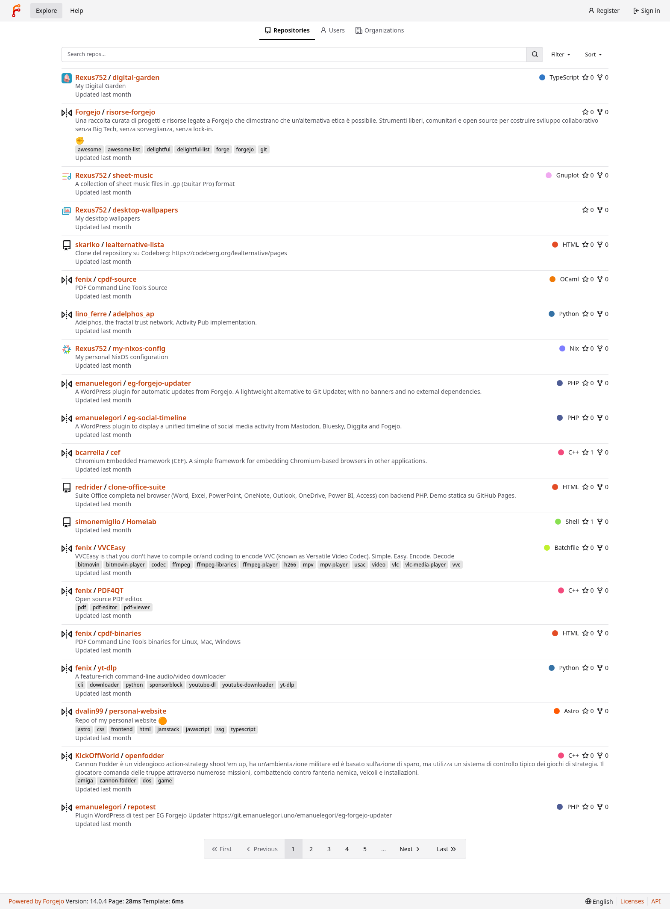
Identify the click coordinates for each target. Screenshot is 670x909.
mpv (308, 564)
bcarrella (90, 452)
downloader (104, 684)
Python (564, 314)
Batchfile (561, 547)
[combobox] (561, 54)
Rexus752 (91, 77)
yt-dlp (107, 668)
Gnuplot (562, 175)
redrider (89, 487)
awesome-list (124, 149)
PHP (568, 383)
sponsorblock (166, 684)
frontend (121, 729)
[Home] (16, 10)
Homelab (141, 521)
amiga (85, 780)
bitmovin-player (125, 564)
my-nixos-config (138, 348)
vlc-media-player (426, 564)
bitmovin (89, 564)
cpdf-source (116, 279)
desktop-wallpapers (145, 210)
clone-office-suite (136, 487)
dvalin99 (89, 711)
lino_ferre (91, 314)
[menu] (599, 901)
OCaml (564, 279)
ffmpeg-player (260, 564)
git (263, 149)
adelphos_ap (133, 314)
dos (147, 780)
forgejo (245, 149)
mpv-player (334, 564)
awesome (89, 149)
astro (84, 729)
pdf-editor (105, 607)
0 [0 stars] (588, 77)
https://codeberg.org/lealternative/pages (229, 253)
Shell (567, 521)
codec (158, 564)
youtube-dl (202, 684)
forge (222, 149)
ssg (220, 729)
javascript (197, 729)
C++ (568, 452)
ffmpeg (181, 564)
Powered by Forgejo (36, 901)
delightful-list (193, 149)
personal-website (137, 711)
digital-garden (135, 77)
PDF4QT (110, 590)
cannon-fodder (118, 780)
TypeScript (559, 77)
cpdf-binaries (119, 633)
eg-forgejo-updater (159, 383)
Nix (569, 348)
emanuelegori (98, 383)
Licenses (632, 901)
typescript (243, 729)
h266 (290, 564)
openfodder (144, 755)
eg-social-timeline (157, 417)
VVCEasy (111, 547)
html (145, 729)
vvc (457, 564)
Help (76, 10)
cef (115, 452)
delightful (158, 149)
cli (80, 684)
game (165, 780)
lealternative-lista (135, 244)
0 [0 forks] (602, 77)
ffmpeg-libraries (216, 564)
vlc (395, 564)
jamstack (168, 729)
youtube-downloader (247, 684)
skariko (87, 244)
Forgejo (87, 112)
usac (359, 564)
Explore (46, 10)
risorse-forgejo (130, 112)
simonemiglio (97, 521)
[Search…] (534, 54)
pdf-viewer (137, 607)
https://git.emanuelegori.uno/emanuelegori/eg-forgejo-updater (302, 815)
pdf (82, 607)
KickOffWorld (97, 755)
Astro (566, 711)
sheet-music (132, 175)
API (656, 901)
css (101, 729)
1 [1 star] (588, 452)
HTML (565, 244)
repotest (142, 807)
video (378, 564)
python (134, 684)
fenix (83, 279)
